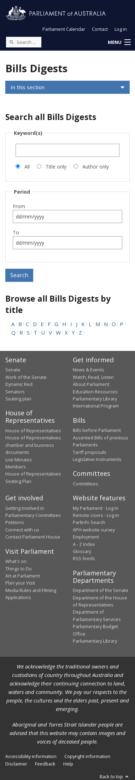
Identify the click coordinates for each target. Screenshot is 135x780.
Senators (15, 391)
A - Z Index (84, 544)
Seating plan (18, 398)
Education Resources (95, 391)
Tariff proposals (89, 452)
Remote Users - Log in (96, 515)
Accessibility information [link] (31, 756)
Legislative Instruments (97, 459)
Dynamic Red (19, 384)
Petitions (14, 522)
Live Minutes (18, 459)
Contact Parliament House (32, 537)
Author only (95, 166)
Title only (56, 166)
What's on (16, 561)
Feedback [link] (45, 764)
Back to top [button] (115, 776)
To (16, 232)
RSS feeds (84, 558)
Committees (85, 483)
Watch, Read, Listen (93, 377)
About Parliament (91, 384)
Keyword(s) (28, 133)
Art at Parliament (22, 576)
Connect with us (22, 529)
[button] (119, 42)
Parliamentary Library (95, 398)
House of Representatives (33, 430)
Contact (100, 29)
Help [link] (68, 764)
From (19, 206)
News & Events (88, 369)
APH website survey (94, 529)
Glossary (82, 551)
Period (22, 191)
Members (15, 466)
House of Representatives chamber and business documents (33, 444)
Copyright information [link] (87, 756)
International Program (96, 406)
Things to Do (18, 568)
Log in (121, 29)
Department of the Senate (100, 590)
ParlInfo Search (89, 522)
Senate (12, 369)
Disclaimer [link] (16, 764)
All (27, 166)
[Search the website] (23, 42)
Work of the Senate (26, 377)
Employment (86, 537)
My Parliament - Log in (95, 508)
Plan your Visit (20, 583)
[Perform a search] (11, 41)
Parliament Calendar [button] (63, 29)
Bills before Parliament (97, 430)
